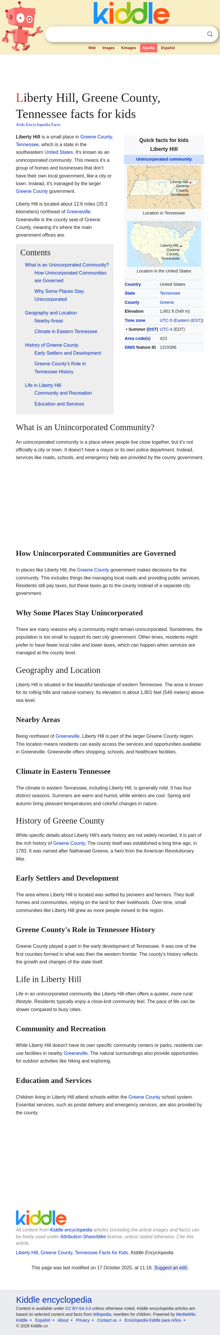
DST (152, 329)
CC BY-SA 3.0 (78, 1308)
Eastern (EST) (188, 320)
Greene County (32, 191)
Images (108, 48)
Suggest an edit (170, 1267)
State (130, 293)
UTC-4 (166, 329)
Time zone (135, 320)
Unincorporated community (164, 159)
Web (92, 48)
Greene (167, 302)
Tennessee (170, 293)
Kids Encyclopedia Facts (39, 124)
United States (59, 152)
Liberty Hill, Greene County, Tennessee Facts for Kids (72, 1252)
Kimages (128, 48)
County (132, 302)
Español (168, 48)
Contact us (107, 1320)
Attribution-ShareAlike (83, 1236)
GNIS (130, 347)
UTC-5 (166, 320)
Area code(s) (138, 338)
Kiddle (22, 1320)
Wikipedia (102, 1314)
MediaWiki (185, 1314)
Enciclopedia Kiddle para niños (152, 1320)
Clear (198, 34)
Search (210, 34)
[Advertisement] (110, 71)
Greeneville (78, 211)
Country (133, 284)
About (63, 1320)
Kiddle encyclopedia (71, 1229)
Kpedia (149, 48)
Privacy (83, 1320)
